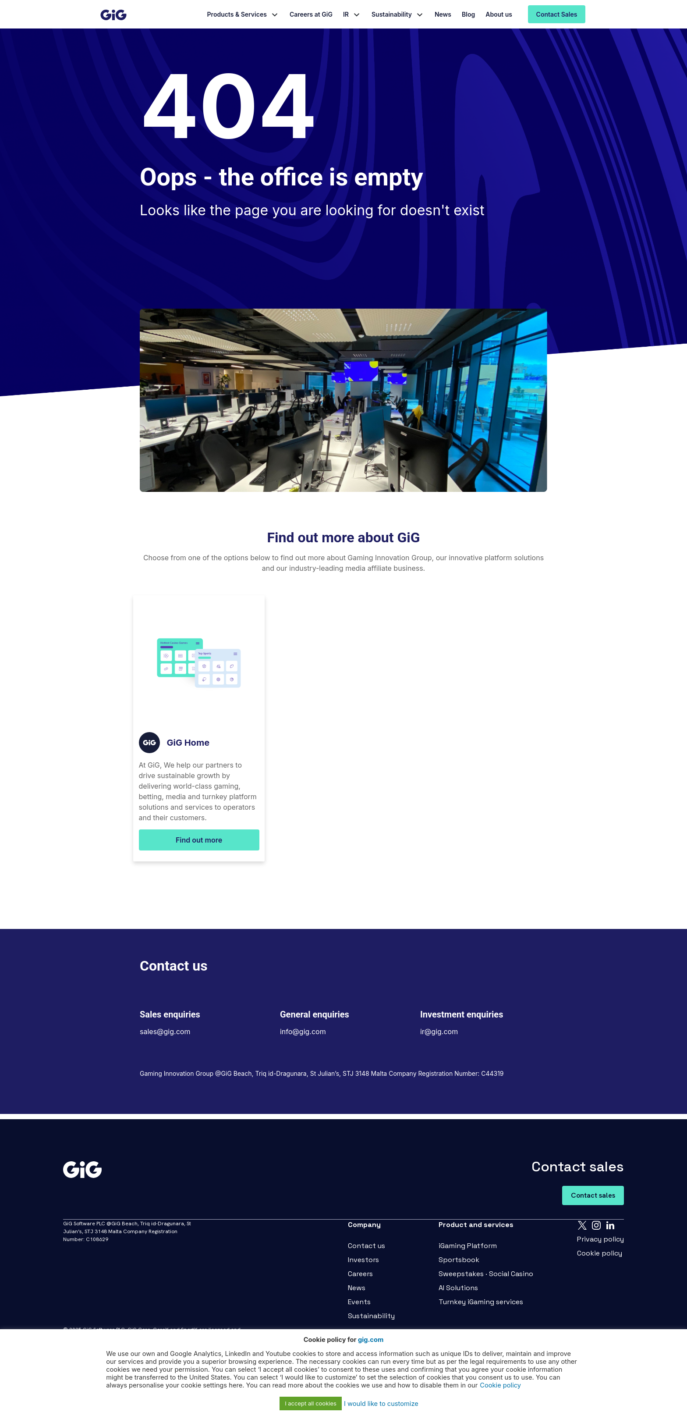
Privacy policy (600, 1239)
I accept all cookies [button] (310, 1403)
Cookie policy (599, 1253)
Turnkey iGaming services (481, 1301)
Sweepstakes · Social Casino (486, 1273)
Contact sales (593, 1195)
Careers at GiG (311, 14)
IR (346, 14)
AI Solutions (458, 1287)
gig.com (370, 1340)
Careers (360, 1273)
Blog (468, 14)
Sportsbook (459, 1259)
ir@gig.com (439, 1031)
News (443, 14)
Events (359, 1301)
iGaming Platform (468, 1245)
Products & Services (237, 14)
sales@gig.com (165, 1031)
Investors (363, 1259)
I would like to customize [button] (381, 1404)
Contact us (366, 1245)
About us (498, 14)
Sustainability (392, 14)
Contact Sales (556, 14)
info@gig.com (303, 1031)
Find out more (199, 840)
